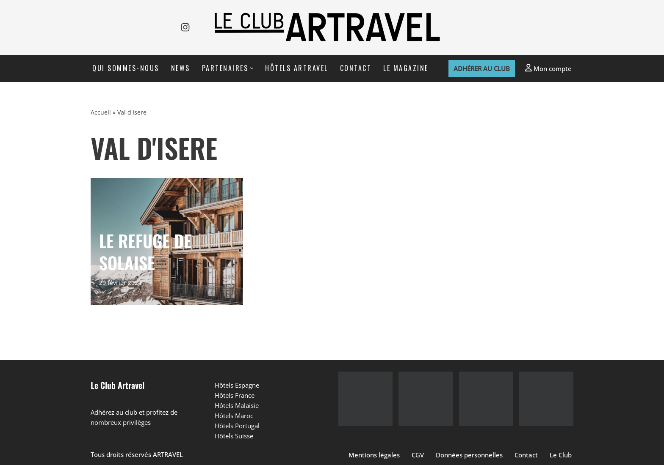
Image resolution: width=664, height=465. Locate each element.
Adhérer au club (482, 68)
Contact (356, 68)
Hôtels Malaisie (237, 405)
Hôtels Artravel (296, 68)
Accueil (101, 112)
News (180, 68)
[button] (251, 68)
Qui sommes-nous (125, 68)
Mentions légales (374, 455)
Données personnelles (469, 455)
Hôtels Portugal (237, 425)
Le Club (561, 455)
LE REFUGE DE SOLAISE (145, 251)
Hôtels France (235, 395)
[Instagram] (185, 27)
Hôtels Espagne (237, 385)
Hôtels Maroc (234, 415)
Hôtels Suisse (234, 436)
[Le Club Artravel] (332, 27)
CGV (418, 455)
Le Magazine (406, 68)
